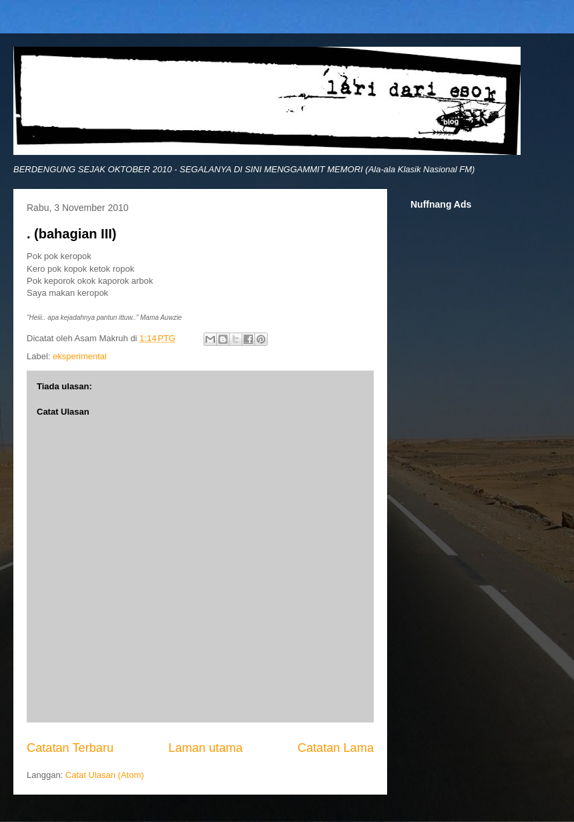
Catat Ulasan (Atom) (104, 775)
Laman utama (205, 748)
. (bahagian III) (71, 233)
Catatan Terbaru (70, 748)
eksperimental (80, 356)
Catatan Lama (336, 748)
